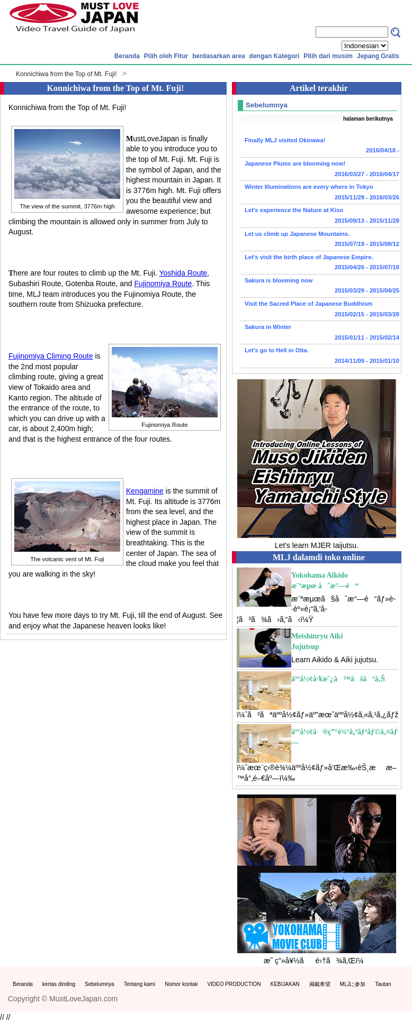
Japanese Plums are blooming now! (319, 169)
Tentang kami (139, 984)
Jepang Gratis (378, 56)
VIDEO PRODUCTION (234, 984)
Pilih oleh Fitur (166, 56)
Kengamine (145, 491)
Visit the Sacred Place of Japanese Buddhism (319, 309)
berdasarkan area (218, 56)
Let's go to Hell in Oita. (319, 356)
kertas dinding (58, 984)
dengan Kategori (274, 56)
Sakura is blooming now (319, 286)
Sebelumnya (99, 984)
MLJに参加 (353, 984)
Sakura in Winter (319, 333)
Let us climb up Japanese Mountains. (319, 240)
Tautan (383, 984)
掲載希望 (319, 984)
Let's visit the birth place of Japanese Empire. (319, 263)
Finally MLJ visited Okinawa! (319, 146)
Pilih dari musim (328, 56)
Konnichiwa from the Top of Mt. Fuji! (66, 74)
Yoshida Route (183, 273)
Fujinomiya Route (163, 283)
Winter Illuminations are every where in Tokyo (319, 193)
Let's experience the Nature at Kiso (319, 216)
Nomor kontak (181, 984)
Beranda (127, 56)
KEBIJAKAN (285, 984)
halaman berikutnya (368, 119)
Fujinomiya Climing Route (50, 356)
